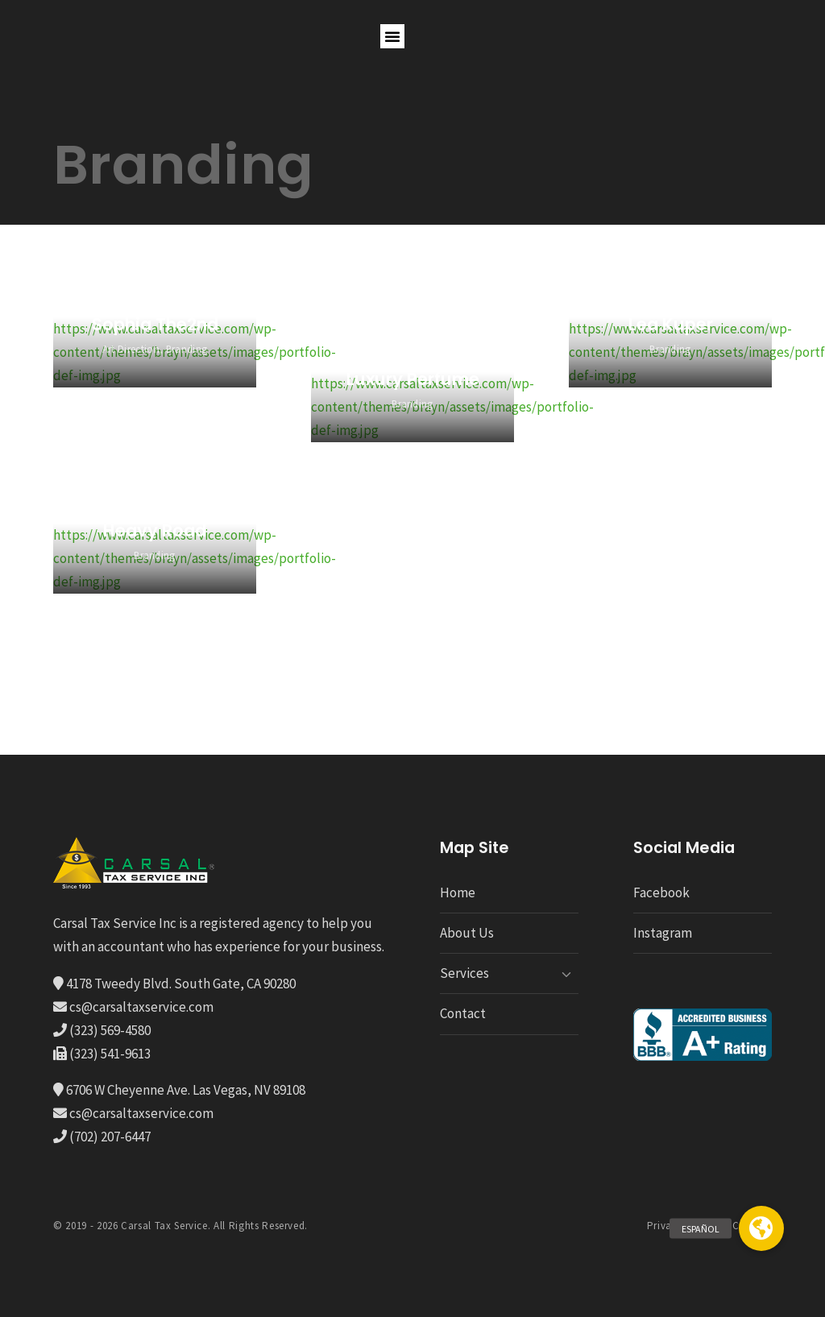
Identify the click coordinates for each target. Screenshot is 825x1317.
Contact (463, 1013)
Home (457, 892)
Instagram (662, 933)
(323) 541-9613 (109, 1053)
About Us (467, 933)
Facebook (661, 892)
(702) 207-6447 (109, 1136)
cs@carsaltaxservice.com (140, 1007)
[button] (392, 36)
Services (464, 973)
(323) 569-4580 (109, 1030)
